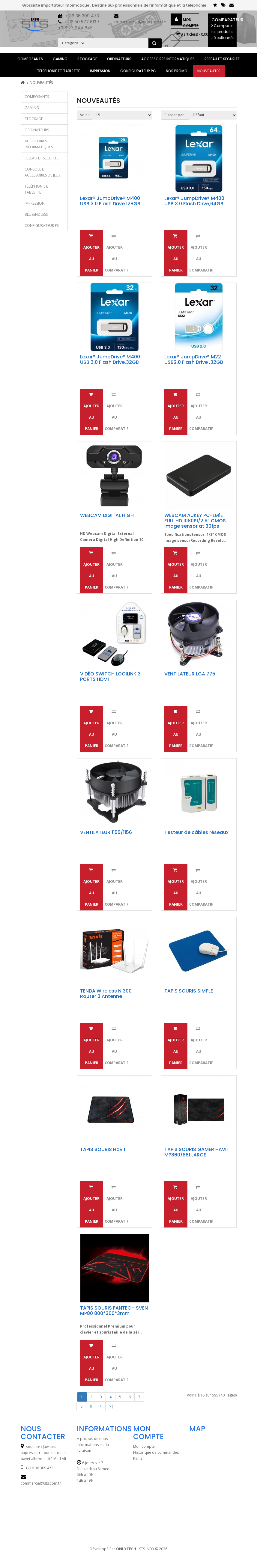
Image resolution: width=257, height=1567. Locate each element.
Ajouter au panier (91, 253)
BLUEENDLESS (36, 214)
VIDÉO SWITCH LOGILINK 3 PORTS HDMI (110, 676)
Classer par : (175, 114)
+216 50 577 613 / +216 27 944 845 (79, 25)
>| (111, 1406)
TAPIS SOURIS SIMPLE (188, 990)
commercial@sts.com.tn (140, 22)
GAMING (60, 58)
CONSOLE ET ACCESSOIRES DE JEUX (43, 172)
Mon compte (190, 21)
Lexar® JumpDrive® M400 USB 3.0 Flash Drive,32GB (110, 359)
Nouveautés (208, 70)
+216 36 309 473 (82, 16)
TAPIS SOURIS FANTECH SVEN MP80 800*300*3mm (114, 1310)
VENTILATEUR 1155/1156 (106, 832)
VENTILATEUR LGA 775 (189, 673)
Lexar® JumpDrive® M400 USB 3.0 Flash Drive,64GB (194, 201)
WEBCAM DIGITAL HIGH (107, 515)
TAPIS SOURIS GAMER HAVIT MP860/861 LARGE (196, 1152)
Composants (30, 58)
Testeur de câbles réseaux (196, 832)
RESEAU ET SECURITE (222, 58)
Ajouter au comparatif (115, 253)
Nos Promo (176, 70)
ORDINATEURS (119, 58)
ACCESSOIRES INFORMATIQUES (168, 58)
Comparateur (223, 29)
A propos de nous (92, 1438)
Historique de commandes (156, 1452)
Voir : (84, 114)
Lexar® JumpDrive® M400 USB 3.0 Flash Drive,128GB (110, 201)
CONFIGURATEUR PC (138, 70)
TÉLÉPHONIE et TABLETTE (58, 70)
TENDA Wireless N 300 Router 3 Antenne (106, 993)
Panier (138, 1458)
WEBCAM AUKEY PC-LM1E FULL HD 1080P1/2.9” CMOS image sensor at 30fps (195, 520)
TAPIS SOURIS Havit (103, 1149)
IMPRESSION (100, 70)
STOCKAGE (87, 58)
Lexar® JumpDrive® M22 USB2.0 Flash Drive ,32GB (193, 359)
